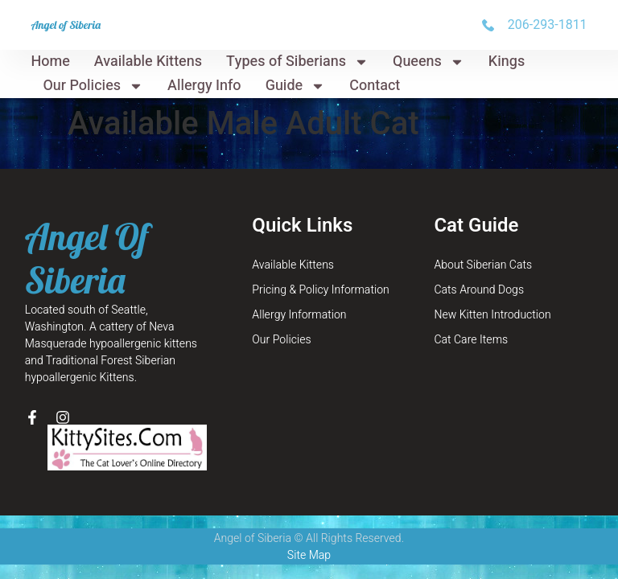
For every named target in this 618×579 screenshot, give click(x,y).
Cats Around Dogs (479, 289)
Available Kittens (148, 61)
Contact (374, 85)
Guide (296, 86)
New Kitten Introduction (492, 314)
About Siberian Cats (483, 265)
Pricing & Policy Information (320, 289)
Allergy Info (204, 85)
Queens (428, 62)
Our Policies (93, 86)
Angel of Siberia (66, 25)
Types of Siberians (297, 62)
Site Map (309, 555)
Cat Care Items (471, 339)
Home (50, 61)
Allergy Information (299, 314)
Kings (506, 61)
